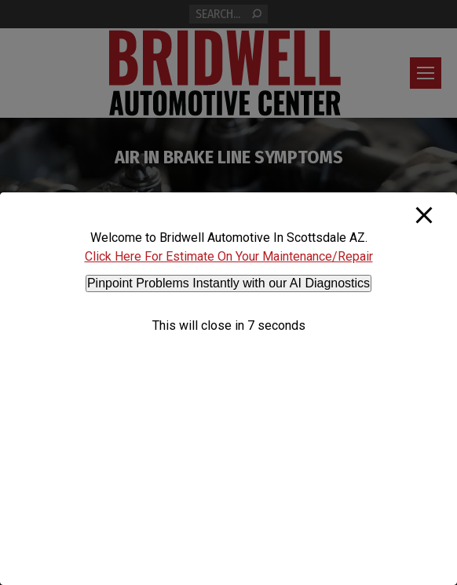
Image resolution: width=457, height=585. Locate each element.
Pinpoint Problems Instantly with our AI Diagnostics (228, 283)
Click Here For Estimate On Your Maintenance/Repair (229, 256)
